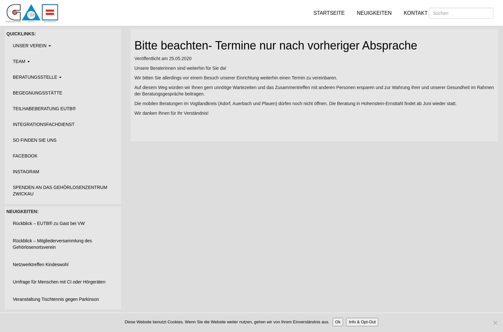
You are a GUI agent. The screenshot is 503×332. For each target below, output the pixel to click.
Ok (338, 321)
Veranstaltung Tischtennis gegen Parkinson (56, 299)
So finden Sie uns (34, 140)
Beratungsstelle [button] (37, 77)
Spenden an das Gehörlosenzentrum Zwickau (60, 190)
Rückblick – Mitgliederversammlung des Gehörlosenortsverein (52, 244)
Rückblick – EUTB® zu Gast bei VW (49, 223)
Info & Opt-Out (362, 321)
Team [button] (21, 61)
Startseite (329, 13)
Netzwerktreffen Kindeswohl (40, 264)
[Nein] (495, 322)
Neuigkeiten (374, 13)
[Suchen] (461, 13)
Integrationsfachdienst (44, 124)
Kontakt (416, 13)
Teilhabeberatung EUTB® (44, 108)
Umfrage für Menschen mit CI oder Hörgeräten (59, 281)
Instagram (26, 171)
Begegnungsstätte (37, 92)
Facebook (25, 155)
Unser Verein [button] (32, 45)
